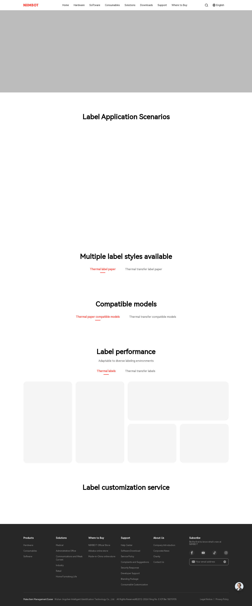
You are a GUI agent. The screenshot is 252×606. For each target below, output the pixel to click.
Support (162, 5)
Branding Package (129, 579)
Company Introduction (164, 545)
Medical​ (59, 545)
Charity (156, 556)
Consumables (112, 5)
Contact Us (158, 562)
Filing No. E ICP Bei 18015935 (163, 599)
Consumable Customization (134, 584)
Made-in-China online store (101, 556)
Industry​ (60, 565)
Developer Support (130, 573)
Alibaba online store (98, 551)
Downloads (146, 5)
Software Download (130, 551)
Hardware (79, 5)
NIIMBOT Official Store (99, 545)
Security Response (130, 568)
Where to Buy (179, 5)
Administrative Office (66, 551)
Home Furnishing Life (66, 576)
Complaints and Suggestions (135, 562)
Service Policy (127, 556)
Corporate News (161, 551)
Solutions (130, 5)
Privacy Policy (222, 599)
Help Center (126, 545)
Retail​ (58, 571)
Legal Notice (206, 599)
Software (94, 5)
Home (65, 5)
